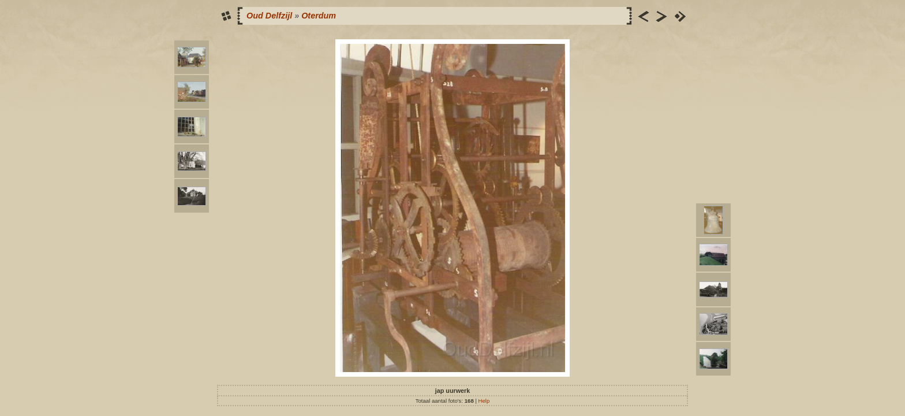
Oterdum (318, 15)
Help (484, 401)
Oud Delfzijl (269, 15)
